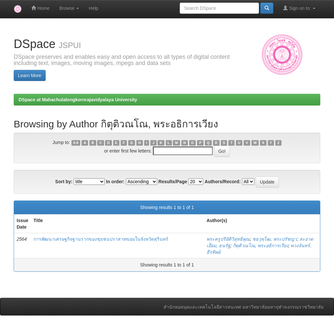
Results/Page (173, 181)
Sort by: (63, 181)
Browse (69, 8)
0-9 (75, 143)
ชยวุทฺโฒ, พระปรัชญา (274, 239)
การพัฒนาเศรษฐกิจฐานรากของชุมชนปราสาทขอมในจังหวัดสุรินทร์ (101, 239)
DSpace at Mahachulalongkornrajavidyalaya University (78, 99)
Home (40, 8)
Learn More (29, 75)
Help (93, 8)
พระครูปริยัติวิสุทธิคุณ (228, 239)
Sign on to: (299, 8)
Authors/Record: (222, 181)
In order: (115, 181)
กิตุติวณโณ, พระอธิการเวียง (260, 245)
